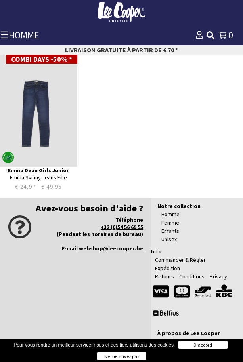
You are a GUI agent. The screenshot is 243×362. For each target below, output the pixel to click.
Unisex (169, 239)
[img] (210, 35)
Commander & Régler (180, 259)
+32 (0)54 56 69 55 (122, 227)
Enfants (170, 230)
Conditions (192, 276)
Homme (170, 214)
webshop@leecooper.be (111, 248)
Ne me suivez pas (121, 356)
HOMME (24, 35)
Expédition (167, 268)
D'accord (202, 345)
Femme (170, 222)
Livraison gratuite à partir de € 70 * (121, 50)
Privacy (218, 276)
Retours (164, 276)
